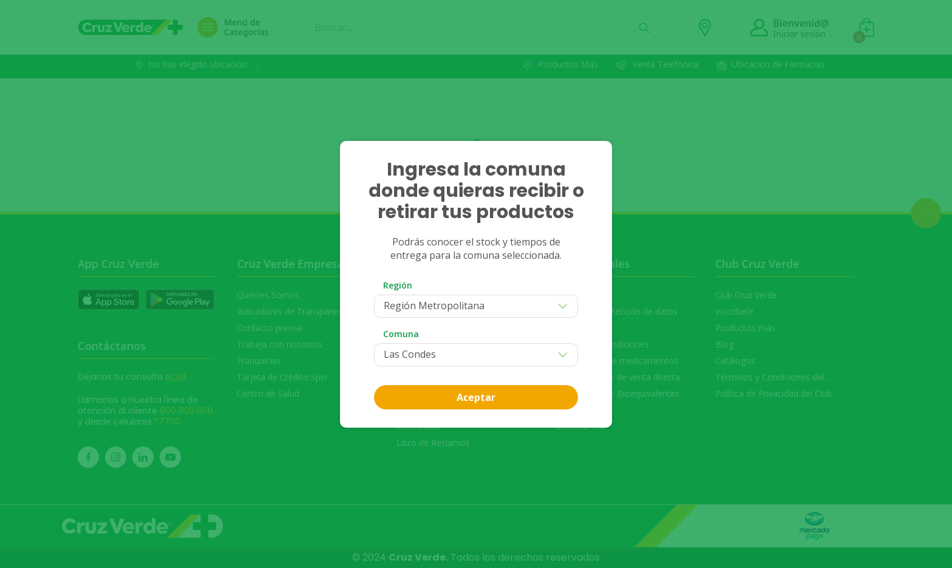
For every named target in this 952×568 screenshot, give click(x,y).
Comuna (401, 334)
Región (397, 285)
